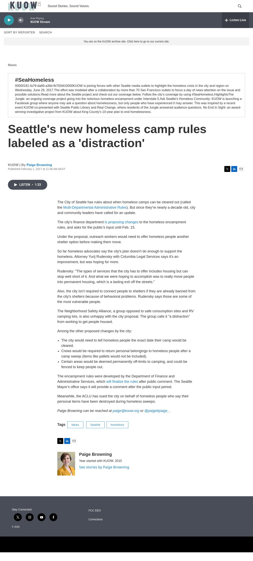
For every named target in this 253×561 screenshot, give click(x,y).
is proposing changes (121, 231)
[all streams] (235, 29)
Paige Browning (39, 173)
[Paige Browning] (66, 472)
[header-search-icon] (242, 10)
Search (45, 41)
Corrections (96, 528)
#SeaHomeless (34, 88)
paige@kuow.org (126, 419)
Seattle (95, 433)
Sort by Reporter (19, 41)
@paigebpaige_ (156, 419)
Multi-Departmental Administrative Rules (94, 216)
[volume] (20, 28)
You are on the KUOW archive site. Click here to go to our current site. (126, 50)
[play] (9, 28)
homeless (117, 433)
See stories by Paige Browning (104, 475)
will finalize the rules (122, 390)
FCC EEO (95, 519)
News (12, 73)
